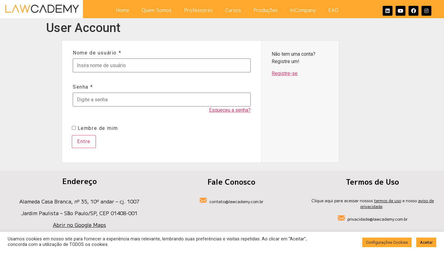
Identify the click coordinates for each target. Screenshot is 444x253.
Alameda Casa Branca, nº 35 (53, 201)
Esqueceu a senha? (230, 110)
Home (122, 10)
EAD (333, 10)
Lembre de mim (95, 128)
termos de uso (387, 200)
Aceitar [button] (426, 242)
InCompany (303, 10)
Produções (265, 10)
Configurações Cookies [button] (387, 242)
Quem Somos (157, 10)
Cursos (233, 10)
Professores (198, 10)
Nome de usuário (97, 52)
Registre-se (285, 73)
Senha (83, 87)
